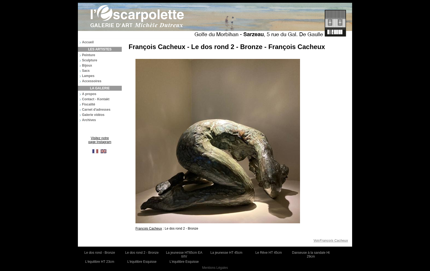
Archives (89, 120)
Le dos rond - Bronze (99, 253)
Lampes (88, 76)
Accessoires (91, 81)
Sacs (86, 71)
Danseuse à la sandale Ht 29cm (311, 254)
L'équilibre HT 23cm (99, 262)
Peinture (88, 55)
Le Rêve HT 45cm (268, 253)
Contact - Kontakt (95, 99)
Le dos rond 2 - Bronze (142, 253)
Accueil (88, 42)
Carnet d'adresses (96, 110)
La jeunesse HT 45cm (226, 253)
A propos (89, 94)
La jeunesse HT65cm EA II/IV (184, 254)
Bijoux (87, 65)
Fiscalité (88, 104)
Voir (330, 241)
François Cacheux (148, 228)
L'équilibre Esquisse (141, 262)
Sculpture (89, 60)
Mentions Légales (215, 268)
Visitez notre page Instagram (99, 140)
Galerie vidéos (93, 115)
